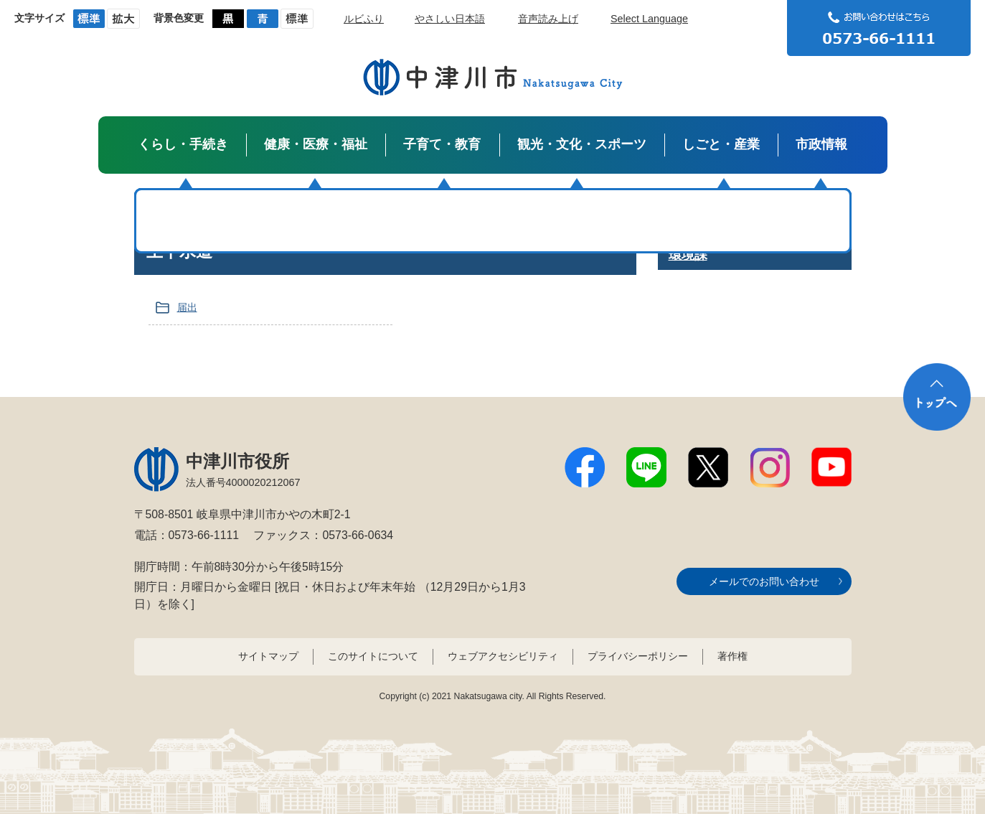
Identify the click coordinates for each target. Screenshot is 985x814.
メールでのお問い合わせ (764, 581)
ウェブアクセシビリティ (503, 656)
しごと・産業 (721, 144)
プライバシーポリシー (638, 656)
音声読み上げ (548, 18)
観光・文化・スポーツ (581, 144)
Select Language (649, 18)
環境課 (688, 255)
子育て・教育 (442, 144)
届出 (187, 307)
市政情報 (821, 144)
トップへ (937, 397)
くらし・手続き (183, 144)
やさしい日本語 (450, 18)
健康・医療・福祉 (315, 144)
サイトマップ (268, 656)
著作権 (732, 656)
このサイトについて (373, 656)
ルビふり (364, 18)
